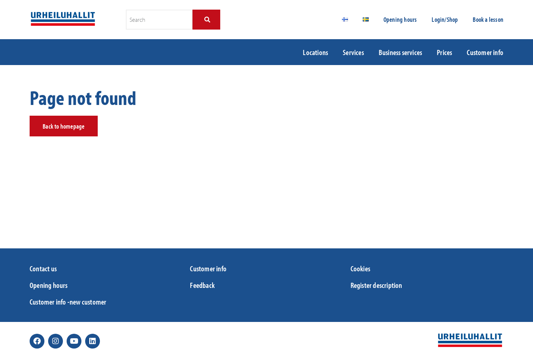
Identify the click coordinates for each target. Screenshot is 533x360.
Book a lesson (488, 19)
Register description (376, 285)
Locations (315, 52)
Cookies (360, 268)
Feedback (202, 285)
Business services (400, 52)
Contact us (43, 268)
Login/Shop (445, 19)
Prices (444, 52)
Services (353, 52)
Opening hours (400, 19)
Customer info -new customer (68, 301)
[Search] (206, 20)
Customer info (485, 52)
